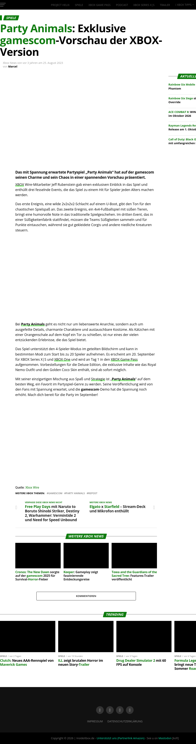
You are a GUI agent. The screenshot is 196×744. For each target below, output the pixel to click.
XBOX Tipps (183, 5)
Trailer (165, 5)
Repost (92, 493)
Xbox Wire (32, 487)
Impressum (95, 721)
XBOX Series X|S (143, 5)
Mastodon (165, 738)
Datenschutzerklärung (125, 721)
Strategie (98, 379)
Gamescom (55, 493)
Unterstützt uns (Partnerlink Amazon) (120, 738)
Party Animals (123, 379)
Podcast (122, 5)
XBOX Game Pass (99, 5)
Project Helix (60, 5)
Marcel (12, 66)
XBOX (19, 184)
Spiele (79, 5)
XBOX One (62, 359)
